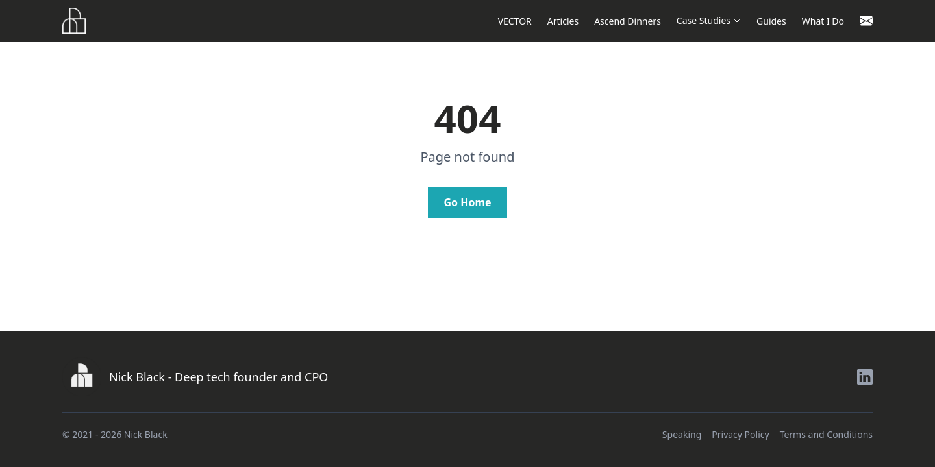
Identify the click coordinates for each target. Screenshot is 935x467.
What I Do (823, 21)
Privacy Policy (740, 434)
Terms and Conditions (826, 434)
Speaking (681, 434)
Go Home (467, 202)
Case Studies (709, 20)
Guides (771, 21)
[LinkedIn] (865, 377)
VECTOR (515, 21)
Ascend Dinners (627, 21)
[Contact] (866, 20)
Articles (563, 21)
